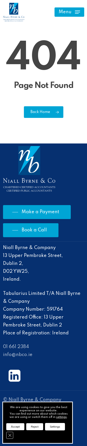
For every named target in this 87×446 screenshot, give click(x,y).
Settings (55, 427)
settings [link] (61, 417)
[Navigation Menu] (69, 12)
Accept (15, 427)
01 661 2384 (16, 347)
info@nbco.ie (17, 355)
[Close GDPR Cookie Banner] (9, 435)
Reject (35, 427)
